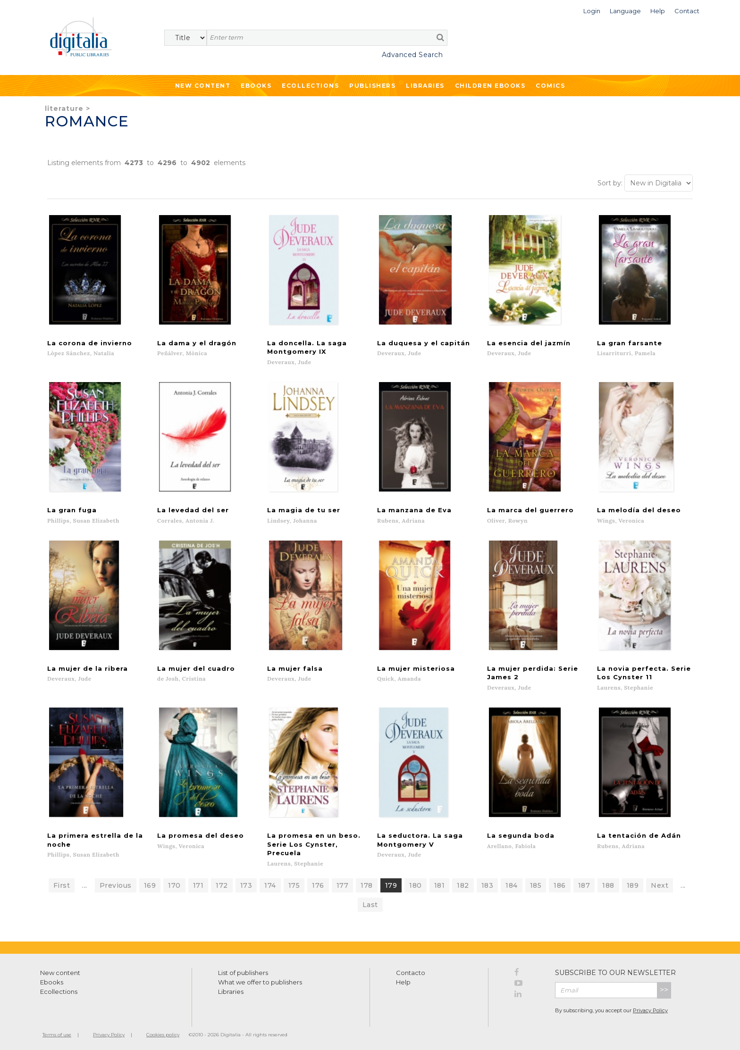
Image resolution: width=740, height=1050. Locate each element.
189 (633, 883)
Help (403, 979)
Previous (116, 883)
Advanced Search (412, 54)
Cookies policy (162, 1032)
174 (270, 883)
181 (439, 883)
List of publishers (243, 970)
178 (367, 883)
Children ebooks (490, 85)
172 (222, 883)
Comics (550, 85)
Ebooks (256, 85)
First (61, 883)
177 (342, 883)
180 (415, 883)
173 (246, 883)
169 (150, 883)
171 (198, 883)
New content (60, 970)
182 (463, 883)
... (84, 883)
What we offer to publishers (260, 979)
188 (608, 883)
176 (318, 883)
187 (584, 883)
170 (174, 883)
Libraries (425, 85)
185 (536, 883)
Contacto (410, 970)
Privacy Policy (650, 1008)
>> (664, 987)
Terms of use (56, 1032)
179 (391, 883)
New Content (203, 85)
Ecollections (310, 85)
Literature (64, 108)
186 (560, 883)
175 (294, 883)
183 (487, 883)
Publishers (372, 85)
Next (659, 883)
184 (511, 883)
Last (370, 902)
